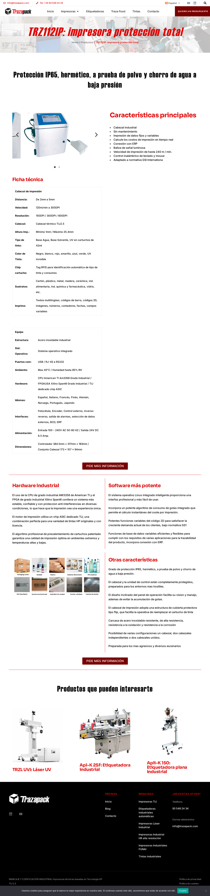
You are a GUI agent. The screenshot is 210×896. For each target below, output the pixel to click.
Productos (87, 42)
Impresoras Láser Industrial (149, 825)
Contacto (110, 816)
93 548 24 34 (180, 808)
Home (75, 42)
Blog (107, 808)
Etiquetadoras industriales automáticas (147, 812)
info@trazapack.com (185, 826)
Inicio (108, 801)
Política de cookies (189, 883)
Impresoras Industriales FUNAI (153, 847)
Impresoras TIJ (148, 801)
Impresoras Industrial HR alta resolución (151, 836)
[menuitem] (172, 3)
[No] (205, 890)
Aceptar (183, 890)
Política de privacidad (190, 879)
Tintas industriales (150, 856)
